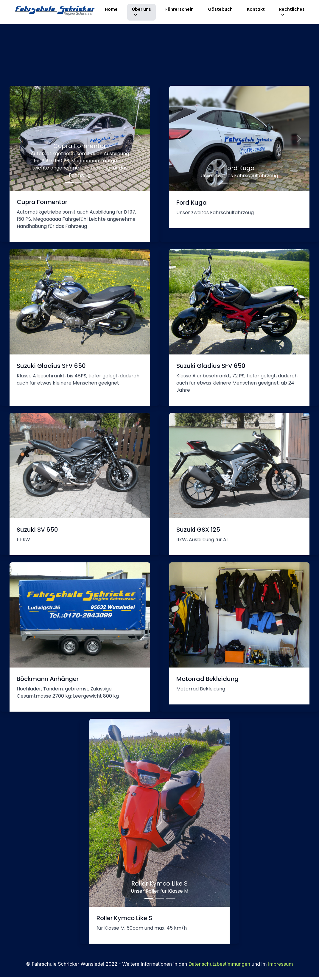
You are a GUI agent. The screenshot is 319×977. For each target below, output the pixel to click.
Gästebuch (220, 9)
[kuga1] (223, 183)
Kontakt (256, 9)
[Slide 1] (148, 898)
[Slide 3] (170, 898)
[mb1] (69, 182)
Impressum (280, 964)
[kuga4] (255, 183)
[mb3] (90, 182)
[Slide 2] (159, 898)
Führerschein (179, 9)
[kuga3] (244, 183)
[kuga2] (233, 183)
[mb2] (79, 182)
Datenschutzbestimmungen (219, 964)
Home (111, 9)
